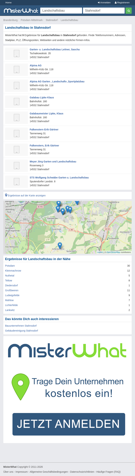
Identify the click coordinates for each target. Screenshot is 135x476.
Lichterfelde (11, 305)
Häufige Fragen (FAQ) (108, 471)
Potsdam (10, 265)
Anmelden (104, 2)
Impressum (21, 471)
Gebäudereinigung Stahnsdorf (21, 330)
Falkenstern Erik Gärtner (44, 129)
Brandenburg (10, 20)
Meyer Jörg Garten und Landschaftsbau (53, 161)
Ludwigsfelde (12, 295)
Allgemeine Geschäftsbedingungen (49, 471)
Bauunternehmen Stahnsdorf (21, 325)
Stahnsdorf (52, 20)
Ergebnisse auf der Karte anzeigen (25, 195)
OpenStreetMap (113, 252)
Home (8, 2)
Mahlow (9, 300)
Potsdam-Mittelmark (32, 20)
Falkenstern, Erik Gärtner (44, 145)
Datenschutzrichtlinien (82, 471)
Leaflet (100, 252)
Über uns (8, 471)
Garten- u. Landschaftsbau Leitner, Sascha (55, 49)
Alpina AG (35, 65)
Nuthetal (9, 275)
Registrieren (122, 2)
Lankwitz (10, 310)
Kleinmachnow (13, 270)
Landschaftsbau (69, 20)
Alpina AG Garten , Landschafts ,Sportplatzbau (57, 81)
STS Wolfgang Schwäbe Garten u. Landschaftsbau (59, 177)
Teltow (8, 280)
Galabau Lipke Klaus (42, 97)
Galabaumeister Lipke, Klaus (46, 113)
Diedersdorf (11, 285)
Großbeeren (11, 290)
